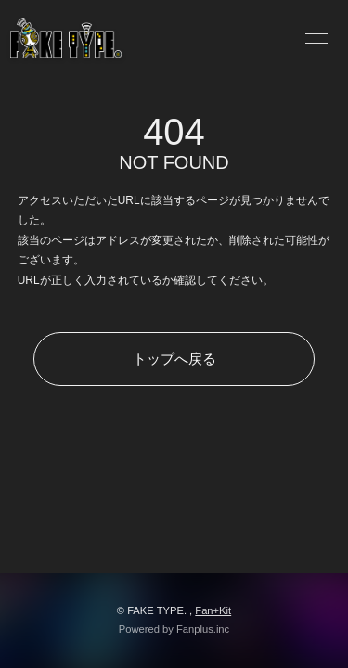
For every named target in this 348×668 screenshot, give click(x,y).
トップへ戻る (174, 358)
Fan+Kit (213, 610)
